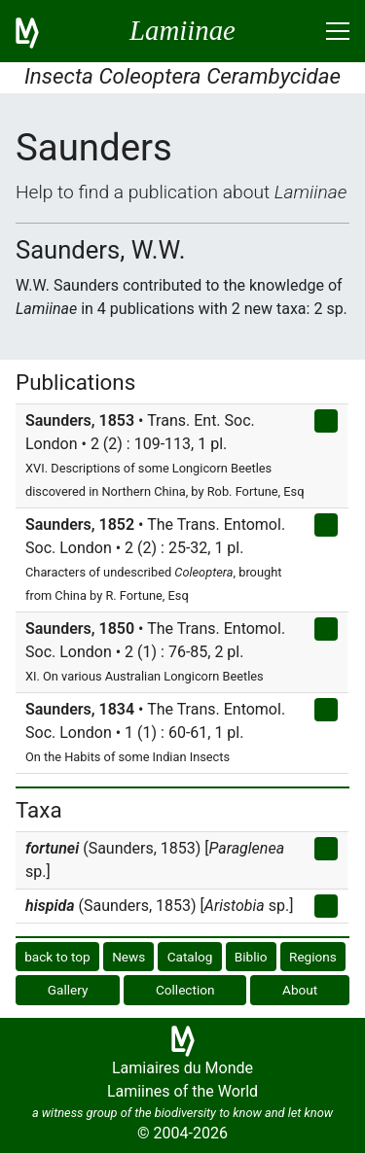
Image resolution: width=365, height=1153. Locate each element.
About (299, 989)
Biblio (251, 956)
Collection (185, 989)
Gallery (68, 989)
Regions (313, 956)
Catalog (190, 956)
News (128, 956)
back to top (57, 956)
